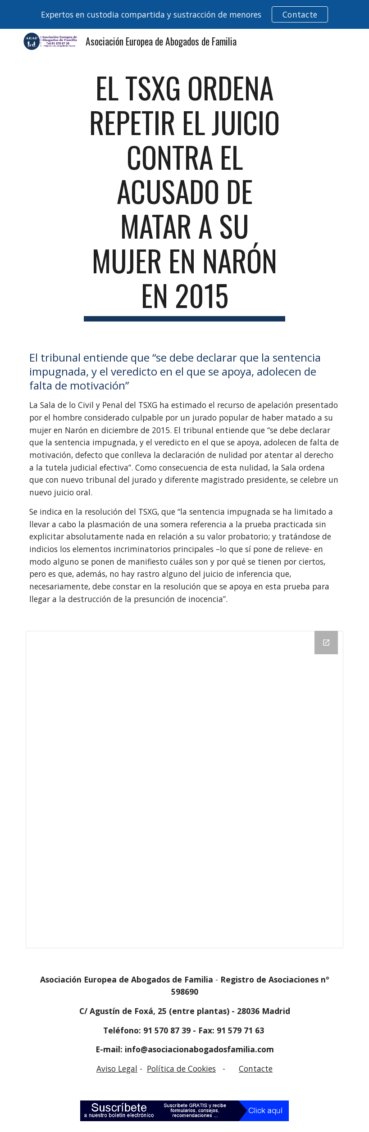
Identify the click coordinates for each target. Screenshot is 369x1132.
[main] (184, 196)
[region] (184, 14)
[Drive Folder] (184, 789)
